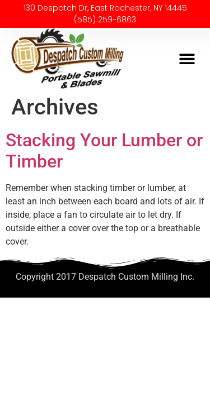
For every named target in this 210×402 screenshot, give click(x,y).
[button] (186, 58)
